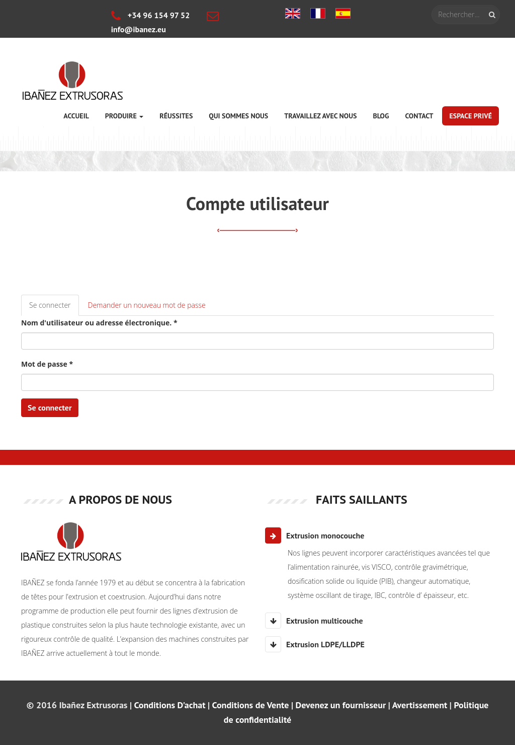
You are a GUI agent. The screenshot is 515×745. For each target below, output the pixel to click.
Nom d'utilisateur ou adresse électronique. (99, 322)
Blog (381, 115)
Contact (419, 115)
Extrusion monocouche (314, 535)
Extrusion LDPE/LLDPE (315, 644)
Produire (124, 115)
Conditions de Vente (250, 705)
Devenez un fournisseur (341, 705)
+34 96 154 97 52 (150, 15)
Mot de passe (47, 364)
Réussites (176, 115)
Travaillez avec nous (320, 115)
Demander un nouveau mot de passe (147, 305)
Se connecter (54, 308)
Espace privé (470, 115)
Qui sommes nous (238, 115)
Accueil (76, 115)
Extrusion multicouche (314, 621)
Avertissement (420, 705)
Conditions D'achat (169, 705)
